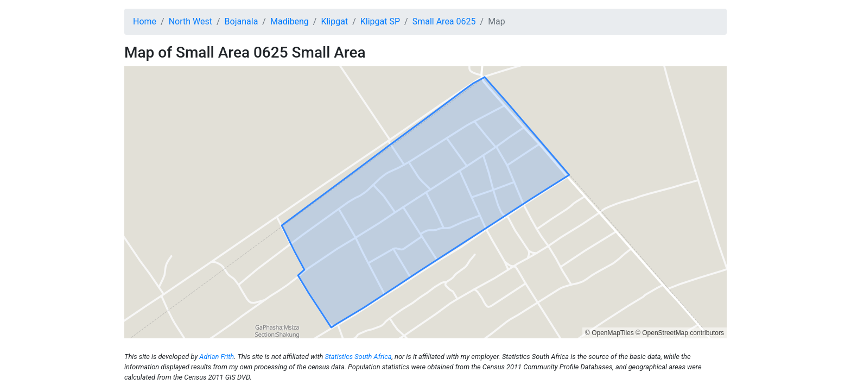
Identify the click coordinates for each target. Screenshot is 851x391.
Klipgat (334, 21)
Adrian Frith (216, 356)
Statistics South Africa (358, 356)
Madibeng (289, 21)
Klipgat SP (380, 21)
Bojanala (241, 21)
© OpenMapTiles (609, 333)
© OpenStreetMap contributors (680, 333)
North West (190, 21)
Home (144, 21)
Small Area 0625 (444, 21)
